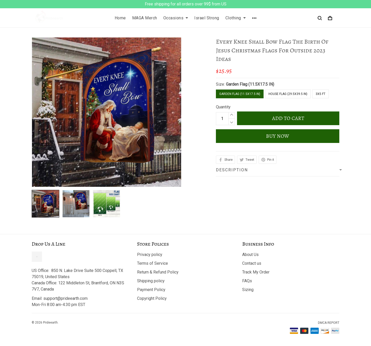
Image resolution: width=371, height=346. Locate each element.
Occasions (175, 17)
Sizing (248, 289)
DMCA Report (328, 323)
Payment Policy (151, 289)
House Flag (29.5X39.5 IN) (287, 94)
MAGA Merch (144, 17)
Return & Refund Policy (158, 272)
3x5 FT (320, 94)
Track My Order (255, 272)
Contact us (251, 263)
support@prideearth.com (65, 298)
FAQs (247, 280)
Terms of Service (152, 263)
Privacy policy (149, 254)
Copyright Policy (152, 298)
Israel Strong (206, 17)
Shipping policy (151, 280)
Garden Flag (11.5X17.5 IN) (250, 84)
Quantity (223, 106)
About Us (250, 254)
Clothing (235, 17)
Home (120, 17)
